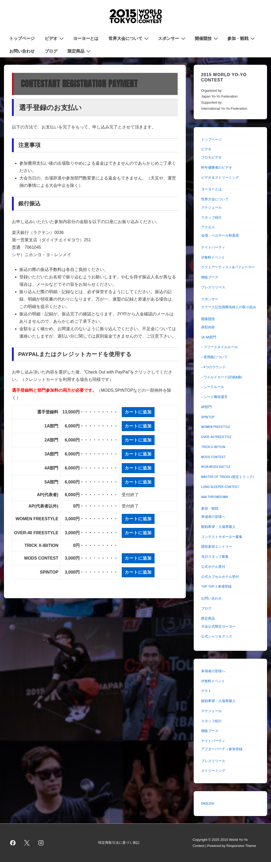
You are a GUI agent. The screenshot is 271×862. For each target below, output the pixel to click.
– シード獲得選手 (214, 397)
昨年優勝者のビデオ (216, 167)
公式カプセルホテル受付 (220, 576)
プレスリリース (213, 287)
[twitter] (27, 843)
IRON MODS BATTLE (216, 466)
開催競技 (207, 38)
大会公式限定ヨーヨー (218, 626)
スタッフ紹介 (211, 217)
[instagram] (41, 843)
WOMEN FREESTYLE (215, 427)
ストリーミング (213, 770)
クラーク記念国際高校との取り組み (228, 307)
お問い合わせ (22, 51)
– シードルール (212, 387)
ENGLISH (207, 803)
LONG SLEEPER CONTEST (220, 487)
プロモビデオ (211, 157)
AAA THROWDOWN (214, 497)
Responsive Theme (241, 846)
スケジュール (211, 207)
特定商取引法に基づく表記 (118, 842)
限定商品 (79, 50)
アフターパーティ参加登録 (221, 749)
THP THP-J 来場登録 (216, 586)
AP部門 (206, 407)
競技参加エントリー (216, 546)
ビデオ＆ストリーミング (220, 177)
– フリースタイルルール (219, 347)
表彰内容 (208, 327)
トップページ (22, 38)
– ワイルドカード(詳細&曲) (221, 377)
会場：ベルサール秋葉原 (220, 235)
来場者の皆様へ (213, 516)
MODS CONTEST (213, 457)
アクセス (208, 227)
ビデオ (55, 38)
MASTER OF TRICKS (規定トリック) (227, 476)
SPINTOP (207, 417)
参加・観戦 (241, 38)
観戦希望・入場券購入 (218, 526)
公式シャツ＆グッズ (216, 636)
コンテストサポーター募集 (221, 536)
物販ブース (209, 277)
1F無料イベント (213, 257)
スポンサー (172, 38)
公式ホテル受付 (213, 566)
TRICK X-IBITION (213, 447)
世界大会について (129, 38)
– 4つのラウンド (213, 367)
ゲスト (206, 691)
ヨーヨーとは (85, 38)
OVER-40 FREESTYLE (216, 437)
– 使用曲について (214, 357)
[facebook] (13, 843)
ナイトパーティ (213, 247)
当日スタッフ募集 (215, 556)
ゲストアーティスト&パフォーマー (228, 267)
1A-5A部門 (208, 337)
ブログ (51, 51)
